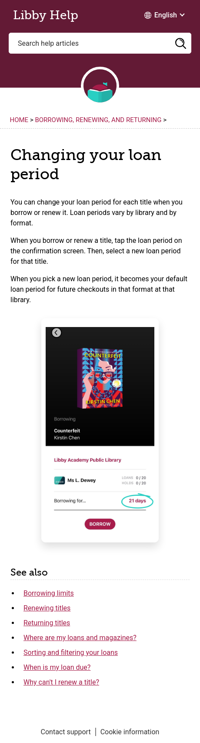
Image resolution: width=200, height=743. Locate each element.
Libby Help (45, 15)
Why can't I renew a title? (61, 682)
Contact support (66, 732)
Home (19, 120)
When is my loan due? (56, 667)
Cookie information (130, 732)
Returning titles (46, 623)
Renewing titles (46, 608)
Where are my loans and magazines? (80, 638)
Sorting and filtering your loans (70, 652)
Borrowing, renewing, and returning (98, 120)
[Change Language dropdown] (164, 15)
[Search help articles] (100, 43)
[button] (180, 43)
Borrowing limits (48, 593)
